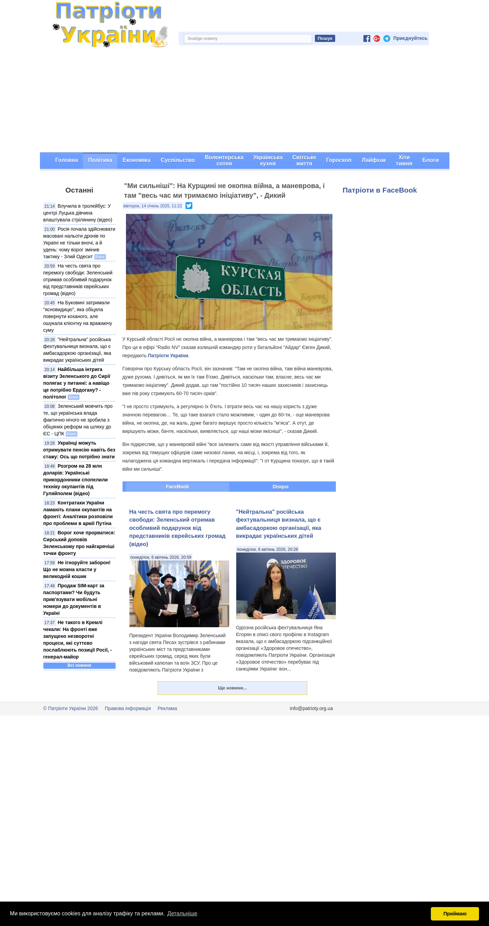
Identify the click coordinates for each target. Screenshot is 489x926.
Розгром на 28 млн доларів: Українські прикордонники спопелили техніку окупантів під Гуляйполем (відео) (75, 479)
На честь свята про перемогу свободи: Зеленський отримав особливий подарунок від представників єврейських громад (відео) (78, 279)
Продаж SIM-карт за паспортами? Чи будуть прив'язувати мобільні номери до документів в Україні (74, 599)
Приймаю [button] (455, 913)
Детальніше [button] (182, 913)
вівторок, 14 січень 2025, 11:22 (153, 206)
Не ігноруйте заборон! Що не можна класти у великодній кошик (77, 569)
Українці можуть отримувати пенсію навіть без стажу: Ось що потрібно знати (79, 449)
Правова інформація (128, 708)
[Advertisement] (244, 101)
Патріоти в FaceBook (380, 190)
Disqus (281, 486)
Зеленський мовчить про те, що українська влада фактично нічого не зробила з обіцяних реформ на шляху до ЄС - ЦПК (78, 419)
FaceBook (177, 486)
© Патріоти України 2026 (70, 708)
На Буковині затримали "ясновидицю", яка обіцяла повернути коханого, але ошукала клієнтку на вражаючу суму (77, 316)
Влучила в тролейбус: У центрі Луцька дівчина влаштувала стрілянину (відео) (78, 212)
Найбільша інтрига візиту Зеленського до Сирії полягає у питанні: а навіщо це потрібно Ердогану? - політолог (76, 383)
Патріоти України (168, 355)
